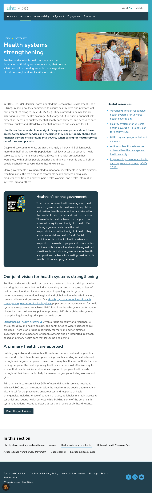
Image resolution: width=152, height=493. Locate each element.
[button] (6, 486)
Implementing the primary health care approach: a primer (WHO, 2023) (129, 163)
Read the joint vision (18, 411)
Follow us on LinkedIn (135, 477)
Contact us (141, 477)
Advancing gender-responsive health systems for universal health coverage (127, 114)
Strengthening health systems (22, 322)
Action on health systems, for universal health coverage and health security (127, 150)
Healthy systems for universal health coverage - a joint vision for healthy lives (128, 128)
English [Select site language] (139, 7)
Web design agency (12, 482)
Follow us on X (128, 477)
